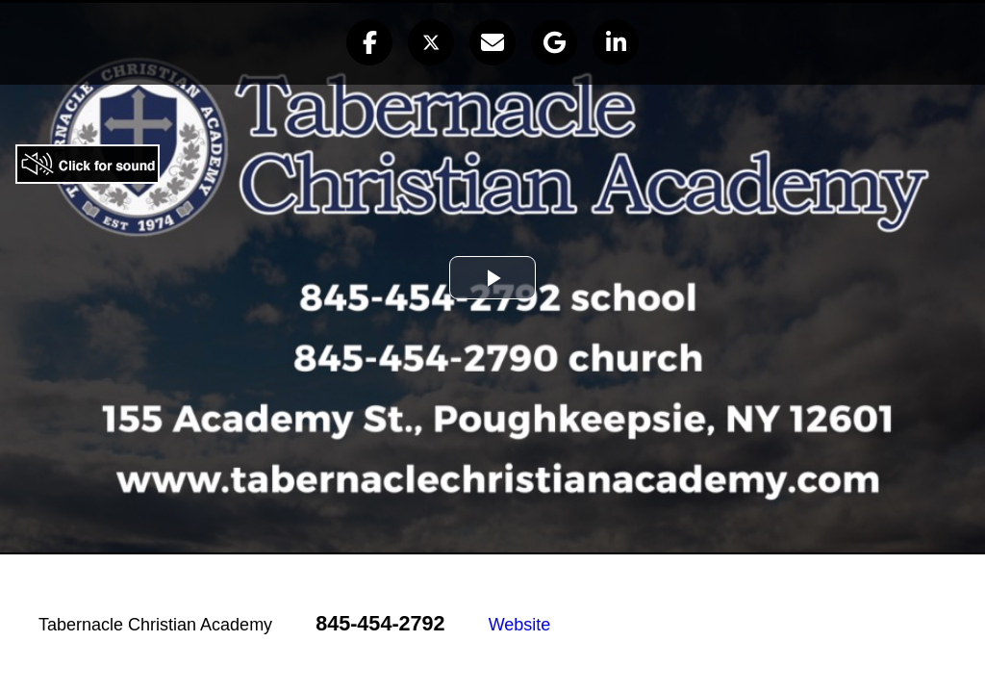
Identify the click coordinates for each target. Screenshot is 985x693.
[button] (369, 42)
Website (520, 624)
